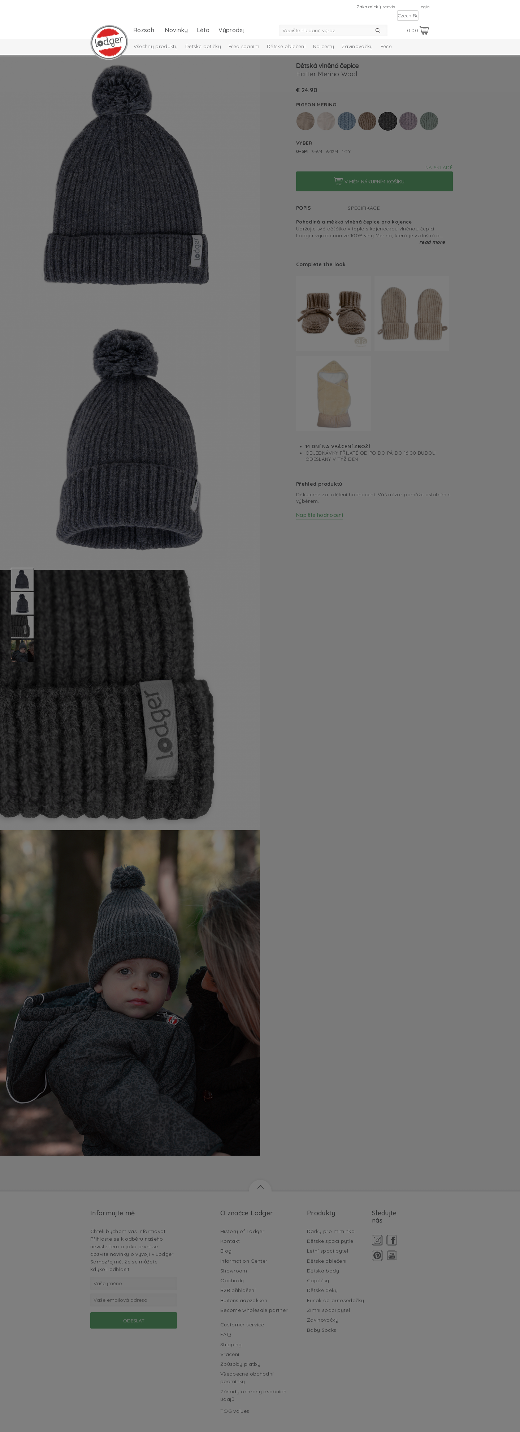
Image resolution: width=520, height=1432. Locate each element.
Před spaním (244, 46)
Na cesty (323, 46)
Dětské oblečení (286, 46)
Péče (386, 46)
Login (424, 6)
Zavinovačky (357, 46)
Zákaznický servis (375, 6)
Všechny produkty (156, 46)
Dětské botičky (203, 46)
